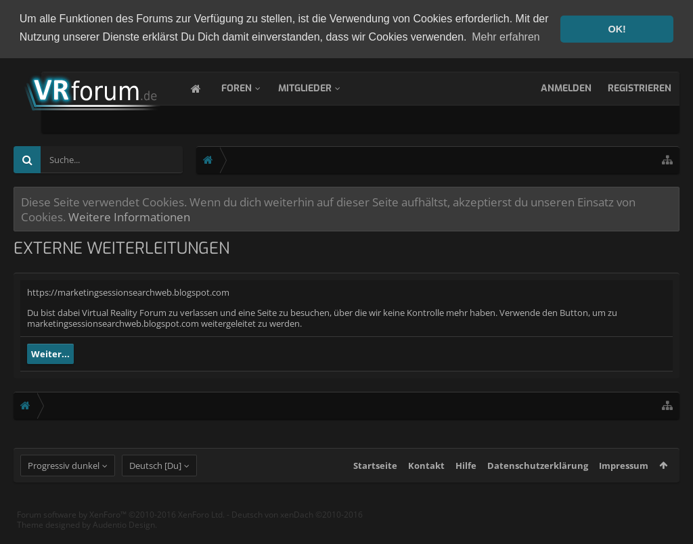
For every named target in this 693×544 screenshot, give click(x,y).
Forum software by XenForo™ (121, 526)
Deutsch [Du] (155, 478)
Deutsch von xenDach (297, 526)
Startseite (375, 478)
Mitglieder (318, 87)
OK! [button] (616, 29)
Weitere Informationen (129, 215)
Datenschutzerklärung (537, 478)
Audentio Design (124, 537)
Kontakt (426, 478)
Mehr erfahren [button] (506, 37)
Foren (250, 87)
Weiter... (50, 352)
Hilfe (465, 478)
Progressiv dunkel (63, 478)
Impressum (623, 478)
